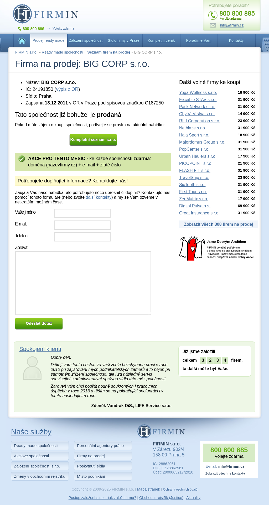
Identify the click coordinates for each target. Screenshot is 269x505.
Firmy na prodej (91, 456)
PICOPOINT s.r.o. (196, 163)
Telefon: (21, 235)
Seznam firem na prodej (108, 52)
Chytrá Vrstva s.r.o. (197, 114)
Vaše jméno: (25, 212)
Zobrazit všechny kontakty (225, 473)
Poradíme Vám (198, 40)
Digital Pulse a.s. (194, 206)
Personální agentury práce (100, 445)
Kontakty (236, 40)
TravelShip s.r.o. (194, 177)
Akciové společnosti (31, 456)
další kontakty (98, 197)
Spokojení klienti (40, 349)
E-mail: (21, 224)
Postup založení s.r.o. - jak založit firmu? (102, 498)
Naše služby (31, 432)
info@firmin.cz (231, 466)
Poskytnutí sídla (91, 466)
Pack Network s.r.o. (197, 106)
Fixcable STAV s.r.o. (198, 99)
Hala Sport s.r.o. (194, 135)
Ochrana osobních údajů (180, 489)
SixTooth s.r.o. (192, 184)
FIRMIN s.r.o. (26, 52)
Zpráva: (21, 247)
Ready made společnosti (62, 52)
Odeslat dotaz (39, 323)
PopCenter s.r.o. (194, 149)
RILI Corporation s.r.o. (199, 121)
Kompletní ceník (161, 40)
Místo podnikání (91, 476)
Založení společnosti (86, 40)
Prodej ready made (49, 40)
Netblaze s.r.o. (192, 128)
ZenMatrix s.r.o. (193, 199)
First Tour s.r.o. (193, 192)
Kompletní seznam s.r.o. (93, 139)
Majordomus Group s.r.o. (202, 142)
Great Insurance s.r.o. (199, 213)
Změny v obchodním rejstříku (39, 476)
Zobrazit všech (218, 224)
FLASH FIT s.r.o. (194, 170)
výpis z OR (67, 89)
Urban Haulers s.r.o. (197, 156)
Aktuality (193, 498)
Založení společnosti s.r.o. (37, 466)
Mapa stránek (148, 489)
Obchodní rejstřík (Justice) (161, 498)
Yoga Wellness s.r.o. (198, 92)
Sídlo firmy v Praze (123, 40)
